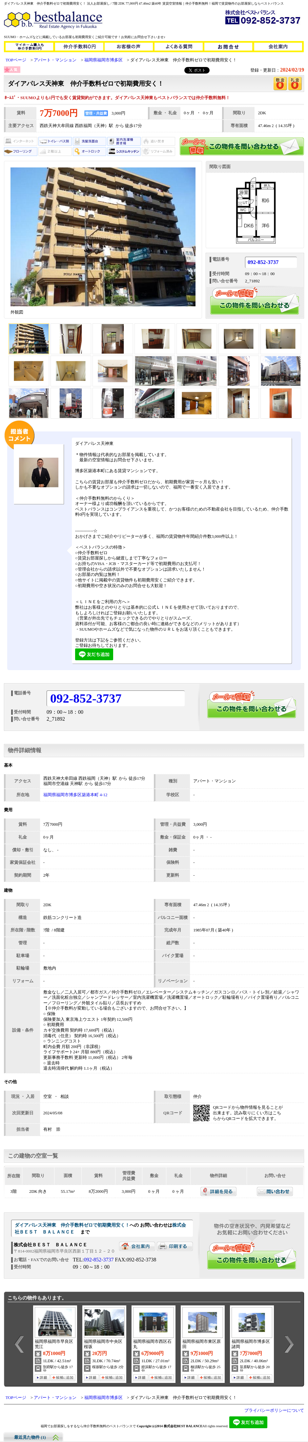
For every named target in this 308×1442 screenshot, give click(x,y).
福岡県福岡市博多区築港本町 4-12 (75, 795)
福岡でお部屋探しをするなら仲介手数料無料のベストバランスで (88, 1426)
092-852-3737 (263, 262)
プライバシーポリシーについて (274, 1410)
